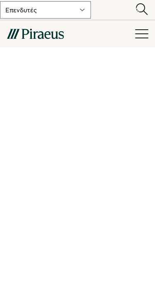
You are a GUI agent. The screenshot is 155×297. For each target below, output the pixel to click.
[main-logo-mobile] (66, 34)
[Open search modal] (141, 9)
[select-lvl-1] (45, 10)
